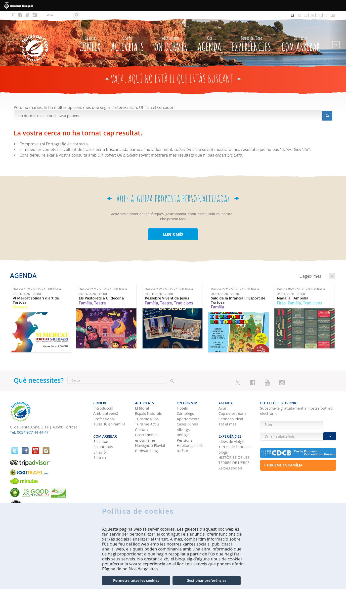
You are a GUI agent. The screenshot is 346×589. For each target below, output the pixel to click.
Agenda (209, 43)
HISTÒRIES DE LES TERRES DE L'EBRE (234, 460)
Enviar (329, 436)
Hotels (182, 408)
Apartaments (188, 418)
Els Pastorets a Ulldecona (101, 298)
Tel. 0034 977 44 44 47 (29, 432)
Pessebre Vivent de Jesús (167, 298)
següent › (332, 276)
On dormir (170, 43)
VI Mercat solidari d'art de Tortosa (36, 300)
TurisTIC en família (109, 423)
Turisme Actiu (147, 423)
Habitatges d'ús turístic (190, 448)
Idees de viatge (231, 441)
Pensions (184, 440)
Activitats (127, 43)
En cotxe (100, 441)
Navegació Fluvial (150, 445)
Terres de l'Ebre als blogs (234, 449)
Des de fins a (37, 291)
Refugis (183, 434)
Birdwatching (146, 450)
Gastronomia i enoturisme (147, 437)
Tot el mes (227, 423)
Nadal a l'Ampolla (292, 298)
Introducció (103, 408)
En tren (99, 457)
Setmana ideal (230, 418)
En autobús (103, 446)
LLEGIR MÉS (173, 234)
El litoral (142, 408)
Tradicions (183, 303)
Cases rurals (187, 423)
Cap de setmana (232, 413)
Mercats (20, 307)
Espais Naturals (148, 413)
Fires (281, 303)
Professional (104, 418)
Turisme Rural (147, 418)
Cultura (141, 429)
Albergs (183, 429)
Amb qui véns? (106, 413)
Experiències (251, 43)
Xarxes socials (230, 467)
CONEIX (90, 43)
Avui (222, 408)
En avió (99, 452)
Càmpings (185, 413)
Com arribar (301, 43)
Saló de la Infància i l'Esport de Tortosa (238, 300)
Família (85, 303)
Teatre (100, 303)
